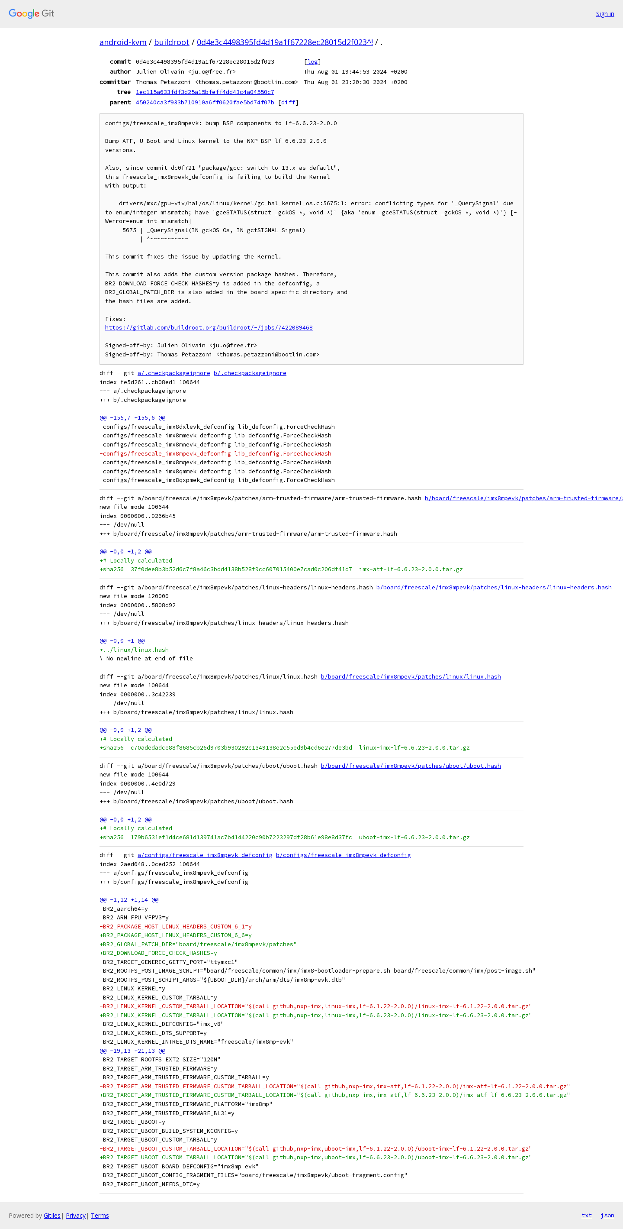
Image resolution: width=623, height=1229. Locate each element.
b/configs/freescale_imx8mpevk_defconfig (343, 855)
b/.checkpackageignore (250, 373)
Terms (100, 1215)
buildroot (171, 42)
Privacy (76, 1215)
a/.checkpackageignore (174, 373)
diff (288, 102)
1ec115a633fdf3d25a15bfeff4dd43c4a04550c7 (205, 92)
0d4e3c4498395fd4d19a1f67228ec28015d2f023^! (285, 42)
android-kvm (123, 42)
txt (586, 1215)
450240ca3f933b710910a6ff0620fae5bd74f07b (205, 102)
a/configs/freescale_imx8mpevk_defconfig (205, 855)
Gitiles (52, 1215)
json (607, 1215)
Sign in (605, 14)
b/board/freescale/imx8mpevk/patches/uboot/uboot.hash (411, 766)
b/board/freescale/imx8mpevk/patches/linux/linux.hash (411, 676)
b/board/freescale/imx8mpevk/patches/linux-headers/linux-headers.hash (494, 587)
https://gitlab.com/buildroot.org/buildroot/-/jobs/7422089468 (209, 327)
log (312, 61)
